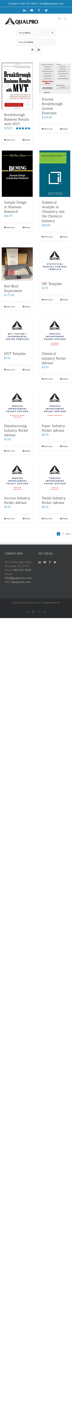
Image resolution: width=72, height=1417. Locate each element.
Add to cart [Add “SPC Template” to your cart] (48, 299)
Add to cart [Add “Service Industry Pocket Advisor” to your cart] (10, 518)
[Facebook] (50, 562)
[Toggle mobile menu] (65, 18)
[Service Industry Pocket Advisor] (17, 477)
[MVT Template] (17, 332)
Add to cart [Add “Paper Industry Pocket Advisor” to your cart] (48, 446)
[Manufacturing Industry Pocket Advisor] (17, 405)
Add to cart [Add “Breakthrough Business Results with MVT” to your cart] (10, 140)
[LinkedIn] (39, 562)
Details (27, 140)
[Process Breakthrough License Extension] (54, 78)
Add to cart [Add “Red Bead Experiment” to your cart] (10, 306)
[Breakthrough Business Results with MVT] (17, 86)
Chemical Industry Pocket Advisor (54, 358)
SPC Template (52, 284)
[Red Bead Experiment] (17, 264)
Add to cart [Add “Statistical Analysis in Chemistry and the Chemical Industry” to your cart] (48, 237)
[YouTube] (45, 562)
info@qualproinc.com (51, 3)
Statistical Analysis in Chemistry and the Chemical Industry (53, 211)
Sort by (24, 33)
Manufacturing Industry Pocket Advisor (16, 430)
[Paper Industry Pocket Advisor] (54, 405)
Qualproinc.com (21, 582)
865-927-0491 (22, 570)
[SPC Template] (54, 262)
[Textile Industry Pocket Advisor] (54, 477)
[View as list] (39, 50)
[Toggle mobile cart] (59, 18)
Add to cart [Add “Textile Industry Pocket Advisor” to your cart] (48, 518)
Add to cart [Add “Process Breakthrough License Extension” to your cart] (48, 129)
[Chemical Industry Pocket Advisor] (54, 332)
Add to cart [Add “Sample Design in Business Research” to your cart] (10, 227)
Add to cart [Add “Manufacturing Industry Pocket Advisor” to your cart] (10, 451)
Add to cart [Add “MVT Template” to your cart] (10, 369)
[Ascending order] (52, 32)
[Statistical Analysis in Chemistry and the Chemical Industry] (54, 173)
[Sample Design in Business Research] (17, 173)
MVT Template (15, 353)
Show (26, 42)
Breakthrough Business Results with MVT (16, 119)
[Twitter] (55, 562)
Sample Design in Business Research (15, 207)
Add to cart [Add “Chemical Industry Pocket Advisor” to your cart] (48, 379)
